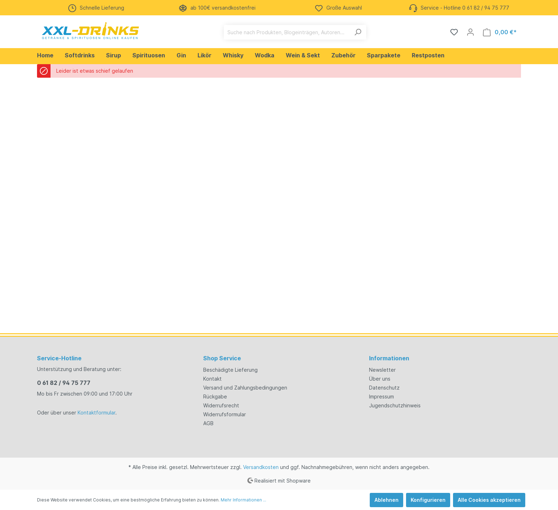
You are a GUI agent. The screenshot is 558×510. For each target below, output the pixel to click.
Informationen (389, 358)
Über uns (379, 379)
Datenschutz (384, 388)
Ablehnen (386, 500)
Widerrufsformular (224, 414)
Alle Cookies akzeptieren (489, 500)
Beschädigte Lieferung (230, 370)
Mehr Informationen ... (243, 500)
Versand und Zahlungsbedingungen (245, 388)
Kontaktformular (96, 412)
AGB (208, 423)
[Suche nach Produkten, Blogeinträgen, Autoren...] (287, 32)
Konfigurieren (428, 500)
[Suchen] (357, 32)
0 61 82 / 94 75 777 (63, 382)
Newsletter (382, 370)
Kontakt (212, 379)
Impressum (381, 396)
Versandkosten (261, 467)
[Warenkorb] (500, 32)
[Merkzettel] (454, 32)
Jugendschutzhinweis (395, 405)
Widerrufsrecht (221, 405)
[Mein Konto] (470, 32)
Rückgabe (215, 396)
